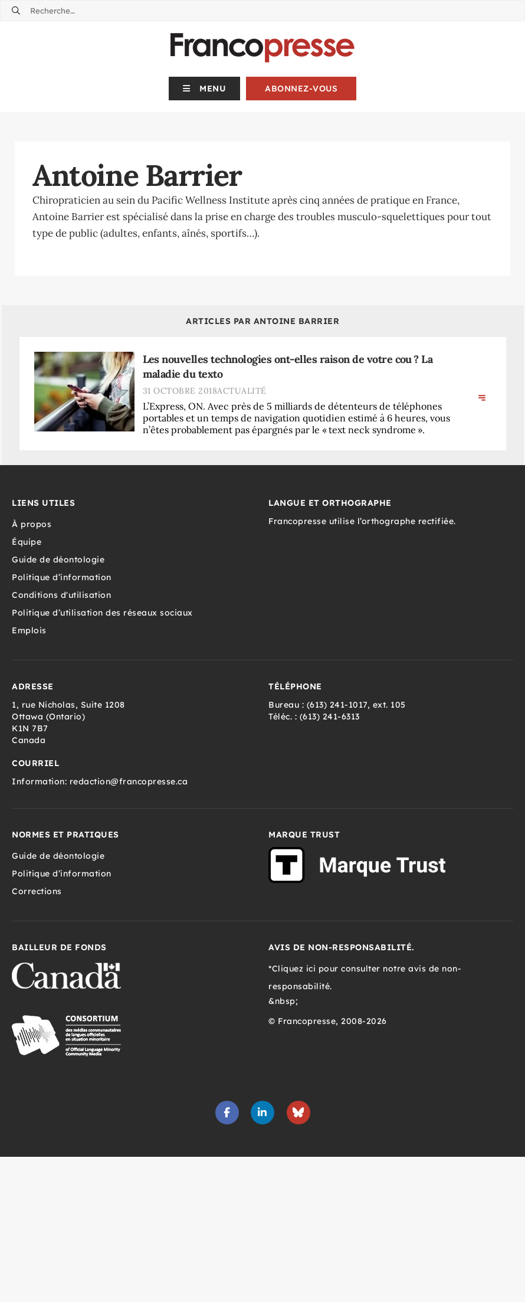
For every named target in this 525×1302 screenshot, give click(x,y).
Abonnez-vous (301, 88)
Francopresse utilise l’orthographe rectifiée (361, 521)
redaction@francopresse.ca (129, 781)
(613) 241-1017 (337, 704)
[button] (205, 88)
